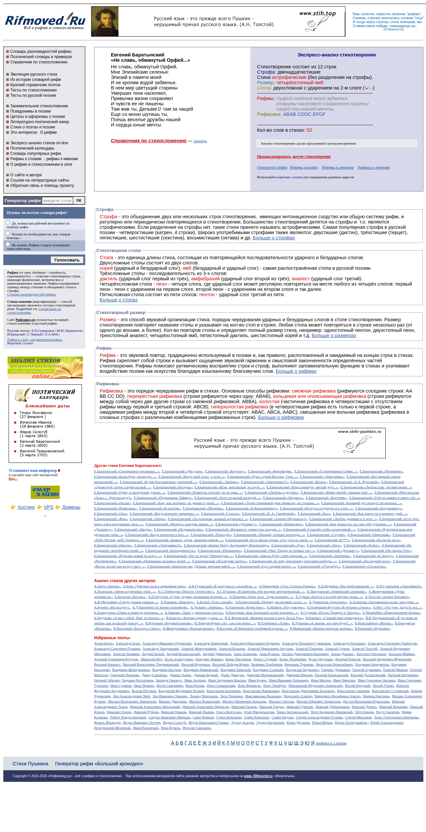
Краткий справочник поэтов (35, 85)
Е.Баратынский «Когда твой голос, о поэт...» (192, 476)
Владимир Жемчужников (131, 670)
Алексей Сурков (337, 648)
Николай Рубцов (146, 712)
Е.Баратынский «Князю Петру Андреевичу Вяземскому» (226, 545)
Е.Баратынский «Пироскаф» (369, 535)
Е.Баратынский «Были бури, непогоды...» (125, 476)
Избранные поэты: (112, 638)
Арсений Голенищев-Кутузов (116, 659)
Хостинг (26, 507)
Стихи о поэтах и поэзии (32, 127)
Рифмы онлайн (304, 167)
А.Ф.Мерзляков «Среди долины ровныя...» (126, 602)
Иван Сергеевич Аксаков (376, 680)
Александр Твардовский (161, 648)
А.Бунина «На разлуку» (111, 607)
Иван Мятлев (321, 680)
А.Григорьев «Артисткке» (244, 607)
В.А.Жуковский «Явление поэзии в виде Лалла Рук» (264, 618)
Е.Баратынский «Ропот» (362, 545)
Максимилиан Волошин (263, 696)
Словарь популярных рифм (35, 153)
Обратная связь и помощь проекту (42, 185)
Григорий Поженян (124, 675)
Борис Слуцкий (265, 659)
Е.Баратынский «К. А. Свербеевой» (268, 513)
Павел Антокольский (292, 712)
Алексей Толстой (364, 648)
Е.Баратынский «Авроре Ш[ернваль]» (278, 519)
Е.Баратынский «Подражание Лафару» (163, 498)
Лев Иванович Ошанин (170, 696)
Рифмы (143, 365)
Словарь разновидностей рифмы (40, 51)
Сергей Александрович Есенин (319, 717)
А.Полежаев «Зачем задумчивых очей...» (124, 591)
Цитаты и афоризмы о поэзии (37, 116)
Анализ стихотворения (278, 143)
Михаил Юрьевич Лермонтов (318, 701)
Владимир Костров (166, 670)
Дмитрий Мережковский (264, 675)
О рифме (48, 132)
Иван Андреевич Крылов (226, 680)
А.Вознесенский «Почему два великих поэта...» (270, 602)
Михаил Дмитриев (172, 701)
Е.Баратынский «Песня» (112, 503)
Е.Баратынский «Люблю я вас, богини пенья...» (375, 487)
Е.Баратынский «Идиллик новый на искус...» (127, 556)
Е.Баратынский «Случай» (326, 535)
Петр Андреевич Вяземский (331, 712)
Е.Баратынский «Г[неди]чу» (319, 566)
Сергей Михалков (358, 717)
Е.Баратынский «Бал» (314, 513)
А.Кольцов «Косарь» (129, 597)
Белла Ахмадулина (179, 659)
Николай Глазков (244, 707)
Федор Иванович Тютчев (141, 722)
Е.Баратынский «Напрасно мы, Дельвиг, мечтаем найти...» (190, 566)
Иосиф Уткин (383, 685)
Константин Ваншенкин (261, 691)
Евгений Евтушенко (403, 675)
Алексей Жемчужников (198, 648)
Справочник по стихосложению (38, 62)
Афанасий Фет (151, 659)
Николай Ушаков (173, 712)
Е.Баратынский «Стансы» (220, 513)
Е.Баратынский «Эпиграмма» (322, 476)
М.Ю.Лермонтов (68, 330)
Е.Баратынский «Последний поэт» (364, 561)
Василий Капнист (107, 664)
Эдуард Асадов (242, 722)
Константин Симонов (353, 691)
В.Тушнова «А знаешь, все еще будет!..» (322, 623)
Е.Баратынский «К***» (332, 540)
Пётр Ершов (364, 712)
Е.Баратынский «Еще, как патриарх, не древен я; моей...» (176, 503)
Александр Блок (128, 643)
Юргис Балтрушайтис (351, 722)
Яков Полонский (145, 728)
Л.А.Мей (51, 334)
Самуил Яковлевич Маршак (169, 717)
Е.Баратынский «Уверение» (329, 556)
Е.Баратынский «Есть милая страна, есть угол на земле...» (268, 540)
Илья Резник (194, 685)
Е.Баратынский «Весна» (308, 482)
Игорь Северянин (170, 685)
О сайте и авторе (26, 175)
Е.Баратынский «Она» (110, 513)
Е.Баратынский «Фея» (110, 519)
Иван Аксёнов (194, 680)
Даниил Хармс (180, 675)
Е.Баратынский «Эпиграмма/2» (157, 545)
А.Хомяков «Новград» (177, 602)
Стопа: (264, 87)
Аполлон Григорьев (371, 654)
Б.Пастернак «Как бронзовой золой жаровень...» (262, 612)
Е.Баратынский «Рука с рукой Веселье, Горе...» (262, 476)
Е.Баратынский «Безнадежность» (170, 550)
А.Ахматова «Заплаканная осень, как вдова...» (383, 602)
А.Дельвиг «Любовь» (206, 607)
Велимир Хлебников (266, 664)
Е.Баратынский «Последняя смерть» (219, 561)
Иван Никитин (344, 680)
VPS (48, 507)
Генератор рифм (23, 200)
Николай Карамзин (393, 707)
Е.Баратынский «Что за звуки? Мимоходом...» (198, 556)
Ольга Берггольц (228, 712)
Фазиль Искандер (107, 722)
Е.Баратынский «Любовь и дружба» (271, 492)
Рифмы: (266, 98)
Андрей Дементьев (216, 654)
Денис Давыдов (232, 675)
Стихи (263, 77)
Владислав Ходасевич (302, 670)
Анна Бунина (269, 654)
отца (419, 18)
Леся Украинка (231, 696)
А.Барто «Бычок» (107, 586)
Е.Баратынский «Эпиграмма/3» (264, 482)
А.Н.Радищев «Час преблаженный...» (345, 586)
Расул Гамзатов (387, 712)
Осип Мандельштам (259, 712)
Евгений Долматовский (367, 675)
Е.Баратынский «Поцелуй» (211, 535)
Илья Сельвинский (221, 685)
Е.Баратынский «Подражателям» (178, 529)
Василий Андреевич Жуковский (387, 659)
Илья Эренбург (274, 685)
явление (399, 14)
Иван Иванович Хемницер (288, 680)
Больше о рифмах (296, 371)
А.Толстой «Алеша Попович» (387, 597)
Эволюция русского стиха (33, 74)
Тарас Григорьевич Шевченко (396, 717)
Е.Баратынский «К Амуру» (373, 556)
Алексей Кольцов (232, 648)
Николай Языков (201, 712)
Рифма (12, 272)
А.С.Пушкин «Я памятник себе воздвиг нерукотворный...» (260, 591)
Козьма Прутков (144, 691)
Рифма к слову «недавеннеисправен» (34, 339)
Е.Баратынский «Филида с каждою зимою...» (179, 524)
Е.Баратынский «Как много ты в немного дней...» (370, 513)
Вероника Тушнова (299, 664)
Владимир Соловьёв (268, 670)
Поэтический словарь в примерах (41, 56)
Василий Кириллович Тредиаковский (151, 664)
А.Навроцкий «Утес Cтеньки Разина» (287, 586)
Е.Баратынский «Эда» (287, 545)
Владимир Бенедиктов (372, 664)
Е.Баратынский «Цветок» (113, 545)
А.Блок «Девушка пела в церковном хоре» (154, 586)
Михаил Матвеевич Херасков (244, 701)
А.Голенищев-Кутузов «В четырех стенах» (339, 607)
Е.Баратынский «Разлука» (172, 487)
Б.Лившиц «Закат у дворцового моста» (194, 612)
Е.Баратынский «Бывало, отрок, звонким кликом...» (184, 540)
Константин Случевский (390, 691)
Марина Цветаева (376, 696)
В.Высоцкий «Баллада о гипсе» (136, 628)
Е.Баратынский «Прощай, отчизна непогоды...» (269, 535)
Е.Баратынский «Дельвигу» (236, 524)
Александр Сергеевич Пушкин (117, 648)
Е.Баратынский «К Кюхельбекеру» (252, 508)
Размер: (266, 82)
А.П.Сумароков (42, 330)
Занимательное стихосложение (39, 106)
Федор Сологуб (174, 722)
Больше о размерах (334, 335)
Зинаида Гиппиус (169, 680)
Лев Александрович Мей (131, 696)
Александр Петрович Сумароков (306, 643)
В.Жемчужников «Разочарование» (188, 628)
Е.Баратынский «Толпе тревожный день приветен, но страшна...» (270, 503)
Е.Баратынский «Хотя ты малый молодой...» (228, 498)
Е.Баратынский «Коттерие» (326, 498)
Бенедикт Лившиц (209, 659)
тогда (360, 22)
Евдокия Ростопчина (137, 680)
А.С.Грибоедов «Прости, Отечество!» (186, 591)
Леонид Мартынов (203, 696)
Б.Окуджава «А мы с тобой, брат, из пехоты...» (128, 618)
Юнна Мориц (322, 722)
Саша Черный (203, 717)
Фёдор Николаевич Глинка (208, 722)
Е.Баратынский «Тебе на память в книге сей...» (384, 498)
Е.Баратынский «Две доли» (182, 471)
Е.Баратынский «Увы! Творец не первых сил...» (279, 550)
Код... (13, 478)
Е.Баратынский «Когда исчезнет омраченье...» (164, 513)
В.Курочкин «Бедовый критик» (168, 623)
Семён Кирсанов (256, 717)
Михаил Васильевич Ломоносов (132, 701)
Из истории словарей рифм (35, 79)
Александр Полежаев (349, 643)
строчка (374, 18)
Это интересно (23, 132)
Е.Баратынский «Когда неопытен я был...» (156, 535)
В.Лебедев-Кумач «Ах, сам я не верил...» (225, 623)
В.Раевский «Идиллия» (372, 628)
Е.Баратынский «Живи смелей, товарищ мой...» (336, 492)
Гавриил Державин (335, 670)
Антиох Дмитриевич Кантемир (305, 654)
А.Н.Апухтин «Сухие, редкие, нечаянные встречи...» (187, 597)
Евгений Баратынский (331, 675)
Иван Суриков (120, 685)
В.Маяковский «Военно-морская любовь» (321, 628)
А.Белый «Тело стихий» (214, 602)
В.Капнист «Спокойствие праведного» (334, 618)
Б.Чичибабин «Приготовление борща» (391, 612)
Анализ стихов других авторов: (125, 580)
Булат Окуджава (321, 659)
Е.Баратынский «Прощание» (381, 471)
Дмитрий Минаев (299, 675)
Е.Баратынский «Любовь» (218, 482)
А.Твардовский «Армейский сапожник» (336, 591)
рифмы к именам (62, 158)
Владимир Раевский (235, 670)
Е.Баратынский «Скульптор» (363, 566)
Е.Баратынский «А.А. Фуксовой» (354, 482)
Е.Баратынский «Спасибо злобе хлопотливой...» (319, 529)
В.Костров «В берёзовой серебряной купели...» (252, 628)
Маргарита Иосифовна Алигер (337, 696)
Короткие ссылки (20, 343)
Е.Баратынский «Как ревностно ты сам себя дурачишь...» (348, 524)
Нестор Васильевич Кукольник (366, 701)
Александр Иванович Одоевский (166, 643)
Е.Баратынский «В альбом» (159, 508)
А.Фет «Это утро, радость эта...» (397, 607)
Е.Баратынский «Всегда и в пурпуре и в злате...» (316, 508)
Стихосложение (19, 301)
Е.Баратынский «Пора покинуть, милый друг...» (302, 487)
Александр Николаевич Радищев (254, 643)
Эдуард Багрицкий (270, 722)
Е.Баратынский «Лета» (324, 545)
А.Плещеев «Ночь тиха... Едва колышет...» (261, 597)
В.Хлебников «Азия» (273, 623)
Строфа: (267, 72)
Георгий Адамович (366, 670)
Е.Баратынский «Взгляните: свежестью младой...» (243, 529)
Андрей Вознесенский (183, 654)
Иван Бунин (257, 680)
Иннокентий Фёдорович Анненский (315, 685)
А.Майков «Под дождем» (285, 607)
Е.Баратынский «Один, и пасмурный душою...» (129, 492)
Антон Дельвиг (342, 654)
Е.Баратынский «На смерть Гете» (386, 550)
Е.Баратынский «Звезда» (133, 529)
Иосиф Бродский (358, 685)
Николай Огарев (119, 712)
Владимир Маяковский (200, 670)
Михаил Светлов (281, 701)
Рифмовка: (269, 114)
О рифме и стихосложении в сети (41, 164)
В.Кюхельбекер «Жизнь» (373, 623)
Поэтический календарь (32, 148)
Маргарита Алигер (298, 696)
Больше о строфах (274, 237)
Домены (71, 507)
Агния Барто (103, 643)
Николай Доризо (364, 707)
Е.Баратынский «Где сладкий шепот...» (266, 566)
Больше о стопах (119, 299)
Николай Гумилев (299, 707)
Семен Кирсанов (228, 717)
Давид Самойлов (154, 675)
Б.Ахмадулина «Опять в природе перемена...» (128, 612)
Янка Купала (170, 728)
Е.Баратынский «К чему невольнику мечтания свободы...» (292, 561)
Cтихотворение (274, 66)
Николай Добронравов (332, 707)
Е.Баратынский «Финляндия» (270, 471)
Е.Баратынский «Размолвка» (115, 508)
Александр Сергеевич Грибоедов (392, 643)
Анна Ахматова (245, 654)
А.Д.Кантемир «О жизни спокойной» (160, 607)
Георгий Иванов (395, 670)
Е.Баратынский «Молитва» (203, 508)
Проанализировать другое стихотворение (294, 156)
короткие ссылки (289, 177)
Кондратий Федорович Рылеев (181, 691)
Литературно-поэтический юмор (39, 122)
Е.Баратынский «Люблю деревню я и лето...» (343, 519)
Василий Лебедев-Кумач (230, 664)
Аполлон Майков (401, 654)
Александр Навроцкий (211, 643)
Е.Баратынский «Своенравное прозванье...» (126, 471)
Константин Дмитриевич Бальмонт (308, 691)
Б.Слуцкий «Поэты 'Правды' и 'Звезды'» (330, 612)
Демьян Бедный (206, 675)
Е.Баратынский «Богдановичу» (378, 508)
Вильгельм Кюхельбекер (334, 664)
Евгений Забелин (107, 680)
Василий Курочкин (195, 664)
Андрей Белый (152, 654)
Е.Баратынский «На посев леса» (376, 540)
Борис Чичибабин (292, 659)
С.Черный (34, 334)
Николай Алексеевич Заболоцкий (155, 707)
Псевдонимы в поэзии (30, 111)
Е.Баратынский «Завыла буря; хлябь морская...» (270, 556)
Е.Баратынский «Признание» (219, 550)
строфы (12, 291)
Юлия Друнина (298, 722)
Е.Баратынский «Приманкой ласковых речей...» (154, 561)
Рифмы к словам (25, 158)
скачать (200, 140)
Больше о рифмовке (281, 417)
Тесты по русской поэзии (33, 95)
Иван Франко (144, 685)
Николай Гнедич (271, 707)
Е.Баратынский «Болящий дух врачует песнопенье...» (361, 503)
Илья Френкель (249, 685)
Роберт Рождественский (128, 717)
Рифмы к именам (338, 167)
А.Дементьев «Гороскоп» (327, 602)
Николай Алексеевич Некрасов (205, 707)
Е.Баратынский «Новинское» (280, 524)
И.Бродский (16, 334)
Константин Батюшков (224, 691)
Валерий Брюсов (347, 659)
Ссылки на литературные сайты (39, 180)
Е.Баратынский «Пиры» (147, 519)
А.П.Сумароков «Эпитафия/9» (398, 586)
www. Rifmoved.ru (258, 776)
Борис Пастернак (238, 659)
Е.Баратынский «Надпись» (283, 498)
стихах (296, 130)
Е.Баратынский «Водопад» (225, 471)
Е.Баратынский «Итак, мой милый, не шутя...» (229, 487)
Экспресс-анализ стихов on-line (39, 143)
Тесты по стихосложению (33, 90)
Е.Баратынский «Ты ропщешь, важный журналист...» (207, 519)
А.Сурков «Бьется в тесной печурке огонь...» (328, 597)
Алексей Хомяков (126, 654)
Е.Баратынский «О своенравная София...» (326, 471)
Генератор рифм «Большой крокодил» (99, 763)
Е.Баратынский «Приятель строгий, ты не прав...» (204, 492)
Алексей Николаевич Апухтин (270, 648)
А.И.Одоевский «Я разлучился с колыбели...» (222, 586)
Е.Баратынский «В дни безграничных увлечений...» (158, 482)
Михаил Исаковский (204, 701)
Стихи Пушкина (30, 763)
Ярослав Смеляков (196, 728)
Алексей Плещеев (309, 648)
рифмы (414, 14)
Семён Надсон (282, 717)
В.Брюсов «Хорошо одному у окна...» (194, 618)
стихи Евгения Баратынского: (135, 465)
